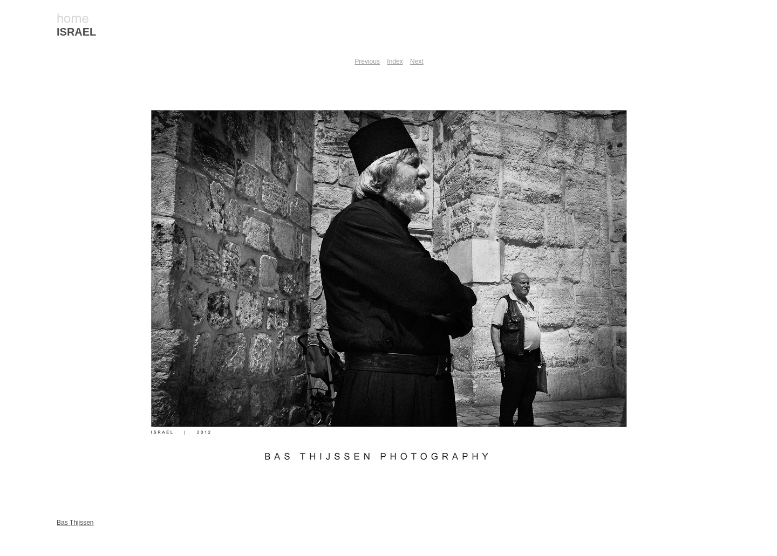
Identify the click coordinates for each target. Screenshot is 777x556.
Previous (367, 61)
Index (395, 61)
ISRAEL (76, 32)
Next (417, 61)
